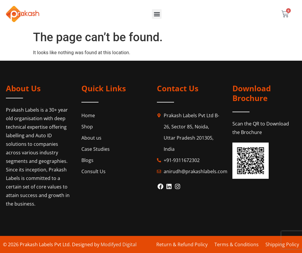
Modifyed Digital (119, 244)
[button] (157, 14)
